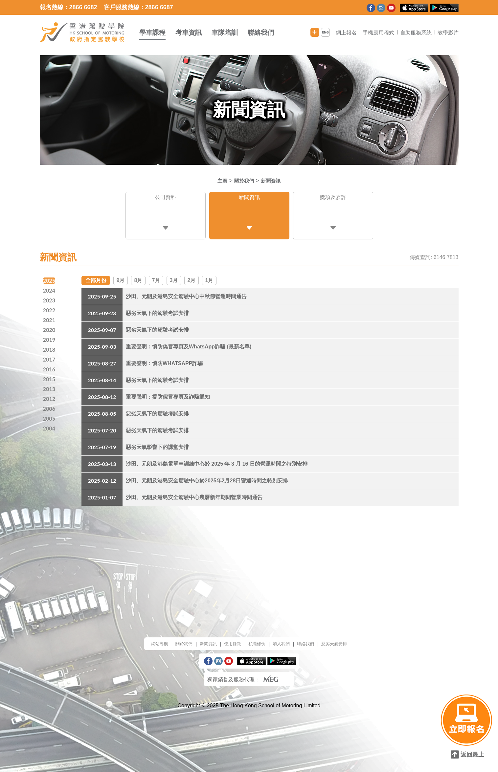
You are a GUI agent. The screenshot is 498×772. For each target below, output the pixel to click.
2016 (50, 367)
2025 (50, 276)
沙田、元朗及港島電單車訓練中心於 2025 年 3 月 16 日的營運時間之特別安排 (216, 460)
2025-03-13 (102, 460)
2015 (50, 378)
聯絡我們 (261, 32)
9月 (121, 276)
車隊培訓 (225, 32)
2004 (50, 428)
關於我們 (243, 180)
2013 (50, 388)
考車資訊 (188, 32)
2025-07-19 (102, 444)
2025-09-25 (102, 293)
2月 (192, 276)
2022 (50, 306)
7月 (156, 276)
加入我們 (286, 640)
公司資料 (165, 198)
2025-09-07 (102, 326)
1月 (209, 276)
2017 (50, 357)
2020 (50, 327)
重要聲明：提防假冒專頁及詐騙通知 (168, 393)
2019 (50, 337)
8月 (138, 276)
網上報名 (346, 32)
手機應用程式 (378, 32)
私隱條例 (257, 640)
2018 (50, 347)
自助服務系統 (416, 32)
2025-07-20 (102, 427)
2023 (50, 296)
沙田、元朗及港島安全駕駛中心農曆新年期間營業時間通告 (194, 494)
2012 (50, 398)
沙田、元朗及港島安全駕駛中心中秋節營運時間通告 (186, 293)
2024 (50, 286)
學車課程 (152, 32)
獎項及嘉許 (333, 198)
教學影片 (448, 32)
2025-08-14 (102, 377)
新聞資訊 (273, 180)
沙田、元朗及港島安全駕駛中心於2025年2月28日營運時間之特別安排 (207, 477)
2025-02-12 (102, 477)
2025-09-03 (102, 343)
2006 (50, 408)
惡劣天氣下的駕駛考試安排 (157, 310)
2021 (50, 316)
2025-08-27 (102, 360)
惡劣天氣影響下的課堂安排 (157, 444)
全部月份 (95, 276)
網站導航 (144, 640)
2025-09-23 (102, 310)
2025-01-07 (102, 494)
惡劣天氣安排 (348, 640)
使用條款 (229, 640)
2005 (50, 418)
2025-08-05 (102, 410)
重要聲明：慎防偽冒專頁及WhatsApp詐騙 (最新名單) (188, 343)
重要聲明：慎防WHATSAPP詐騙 (164, 360)
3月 (174, 276)
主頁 (218, 180)
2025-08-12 (102, 393)
